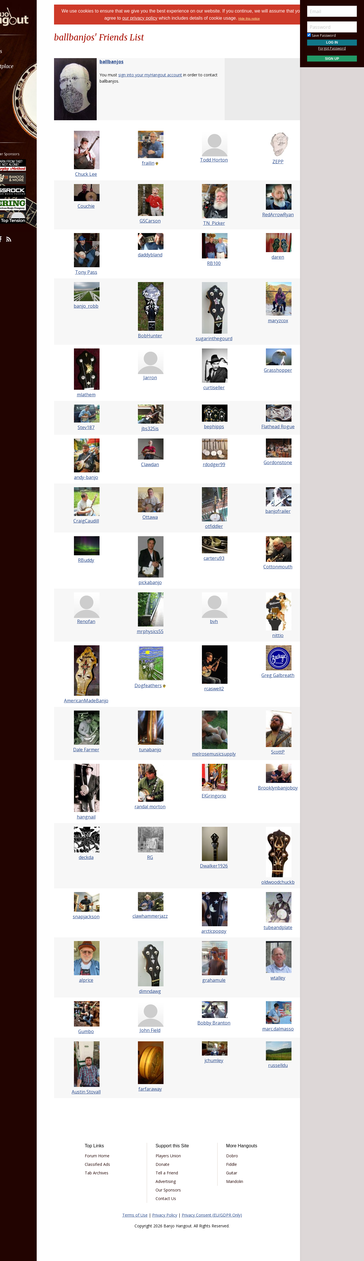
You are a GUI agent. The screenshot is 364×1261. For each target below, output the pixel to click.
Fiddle (227, 1164)
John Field (153, 1030)
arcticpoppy (210, 931)
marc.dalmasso (267, 1029)
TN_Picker (211, 223)
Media (19, 96)
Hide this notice (266, 18)
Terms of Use (135, 1215)
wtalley (267, 978)
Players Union (172, 1155)
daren (267, 257)
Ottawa (153, 517)
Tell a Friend (171, 1173)
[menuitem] (32, 51)
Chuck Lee (97, 174)
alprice (97, 980)
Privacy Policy (164, 1215)
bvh (210, 621)
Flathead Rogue (267, 426)
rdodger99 (210, 464)
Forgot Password (332, 48)
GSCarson (153, 221)
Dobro (228, 1155)
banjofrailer (267, 511)
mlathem (96, 394)
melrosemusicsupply (210, 754)
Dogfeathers (151, 685)
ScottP (267, 752)
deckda (96, 857)
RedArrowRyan (267, 214)
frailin (151, 163)
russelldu (267, 1065)
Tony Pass (97, 272)
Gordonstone (267, 462)
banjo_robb (96, 306)
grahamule (210, 980)
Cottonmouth (267, 567)
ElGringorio (210, 796)
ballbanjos (126, 61)
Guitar (227, 1173)
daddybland (153, 255)
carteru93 (210, 558)
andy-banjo (97, 477)
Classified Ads (109, 1164)
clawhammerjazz (153, 916)
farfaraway (153, 1089)
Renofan (97, 621)
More (18, 111)
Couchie (96, 206)
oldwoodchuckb (267, 882)
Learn (19, 81)
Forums (21, 51)
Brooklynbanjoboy (267, 788)
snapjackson (96, 916)
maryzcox (267, 320)
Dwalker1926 (210, 866)
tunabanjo (153, 749)
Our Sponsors (172, 1190)
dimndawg (154, 991)
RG (154, 857)
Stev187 (96, 427)
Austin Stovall (96, 1092)
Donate (166, 1164)
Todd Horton (210, 160)
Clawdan (154, 464)
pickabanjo (153, 582)
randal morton (153, 806)
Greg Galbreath (267, 675)
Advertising (170, 1181)
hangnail (96, 817)
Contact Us (170, 1198)
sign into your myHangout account (164, 74)
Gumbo (97, 1031)
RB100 (210, 263)
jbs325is (153, 428)
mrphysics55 (153, 631)
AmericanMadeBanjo (97, 700)
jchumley (210, 1060)
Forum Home (108, 1155)
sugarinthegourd (210, 338)
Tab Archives (108, 1173)
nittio (267, 635)
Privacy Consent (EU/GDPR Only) (212, 1215)
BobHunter (154, 335)
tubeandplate (267, 927)
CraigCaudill (96, 521)
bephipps (210, 426)
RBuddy (97, 560)
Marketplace (26, 66)
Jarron (153, 377)
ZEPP (267, 161)
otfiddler (211, 526)
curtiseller (210, 387)
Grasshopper (267, 370)
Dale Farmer (97, 749)
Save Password (321, 35)
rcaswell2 (210, 688)
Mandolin (230, 1181)
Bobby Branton (210, 1023)
